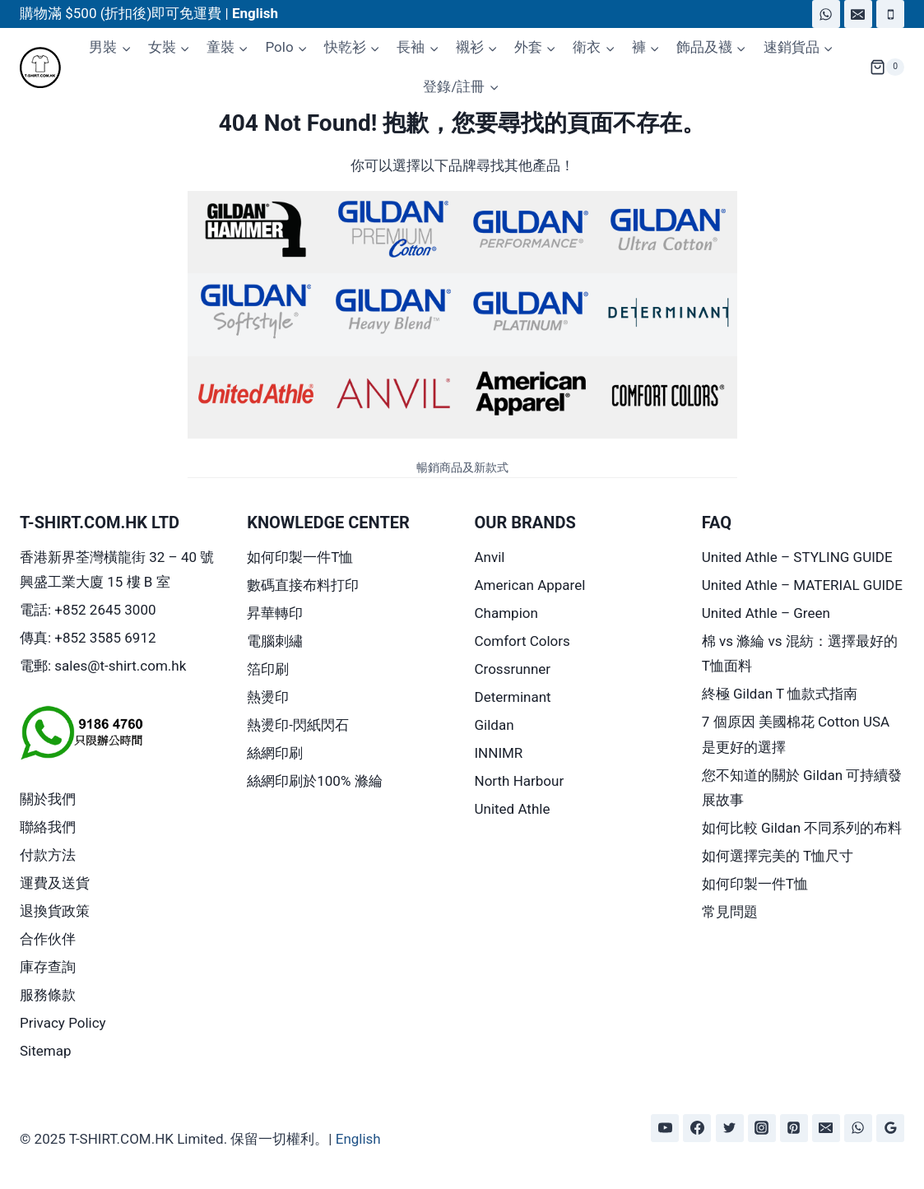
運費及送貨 (55, 883)
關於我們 (48, 799)
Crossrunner (513, 669)
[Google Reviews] (890, 1128)
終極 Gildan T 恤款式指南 (779, 693)
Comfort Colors (522, 641)
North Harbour (519, 781)
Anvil (490, 557)
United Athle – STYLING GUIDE (797, 557)
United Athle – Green (766, 613)
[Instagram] (762, 1128)
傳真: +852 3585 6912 (88, 637)
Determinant (513, 697)
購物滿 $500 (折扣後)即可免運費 (120, 13)
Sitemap (46, 1051)
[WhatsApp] (826, 14)
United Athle (512, 809)
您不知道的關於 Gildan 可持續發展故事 (802, 788)
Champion (506, 613)
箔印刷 (268, 669)
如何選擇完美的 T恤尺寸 (777, 856)
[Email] (858, 14)
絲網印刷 (275, 753)
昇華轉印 (275, 613)
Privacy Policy (63, 1023)
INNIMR (499, 753)
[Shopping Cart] (887, 67)
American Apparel (530, 585)
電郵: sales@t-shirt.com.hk (103, 665)
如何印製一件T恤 (300, 557)
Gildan (494, 725)
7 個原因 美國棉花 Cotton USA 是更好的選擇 (795, 734)
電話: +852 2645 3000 (88, 609)
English (358, 1139)
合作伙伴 (48, 939)
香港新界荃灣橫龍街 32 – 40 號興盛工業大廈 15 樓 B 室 (117, 570)
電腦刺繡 (275, 641)
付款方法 (48, 855)
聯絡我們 (48, 827)
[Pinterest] (794, 1128)
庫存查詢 (48, 967)
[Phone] (890, 14)
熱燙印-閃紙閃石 (298, 725)
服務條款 (48, 995)
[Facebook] (697, 1128)
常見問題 (730, 911)
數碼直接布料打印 (303, 585)
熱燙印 (268, 697)
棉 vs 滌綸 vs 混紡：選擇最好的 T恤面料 (800, 654)
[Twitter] (730, 1128)
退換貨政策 (55, 911)
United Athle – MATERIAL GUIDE (802, 585)
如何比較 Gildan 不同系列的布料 (802, 828)
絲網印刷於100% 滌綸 (314, 781)
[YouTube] (665, 1128)
